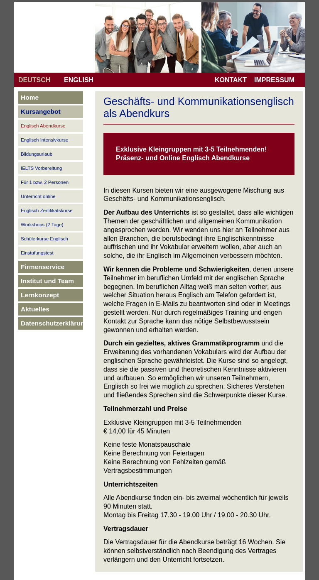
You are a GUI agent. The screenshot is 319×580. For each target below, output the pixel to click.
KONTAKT (231, 79)
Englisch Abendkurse (43, 125)
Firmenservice (42, 266)
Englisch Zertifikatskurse (47, 210)
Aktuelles (35, 309)
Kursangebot (41, 111)
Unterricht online (38, 196)
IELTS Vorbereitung (41, 168)
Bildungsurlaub (36, 154)
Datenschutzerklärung (54, 323)
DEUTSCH (34, 79)
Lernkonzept (40, 295)
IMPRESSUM (274, 79)
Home (30, 97)
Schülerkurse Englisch (44, 238)
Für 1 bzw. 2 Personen (45, 182)
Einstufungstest (37, 252)
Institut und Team (47, 280)
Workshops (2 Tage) (42, 224)
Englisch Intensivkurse (44, 139)
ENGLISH (78, 79)
